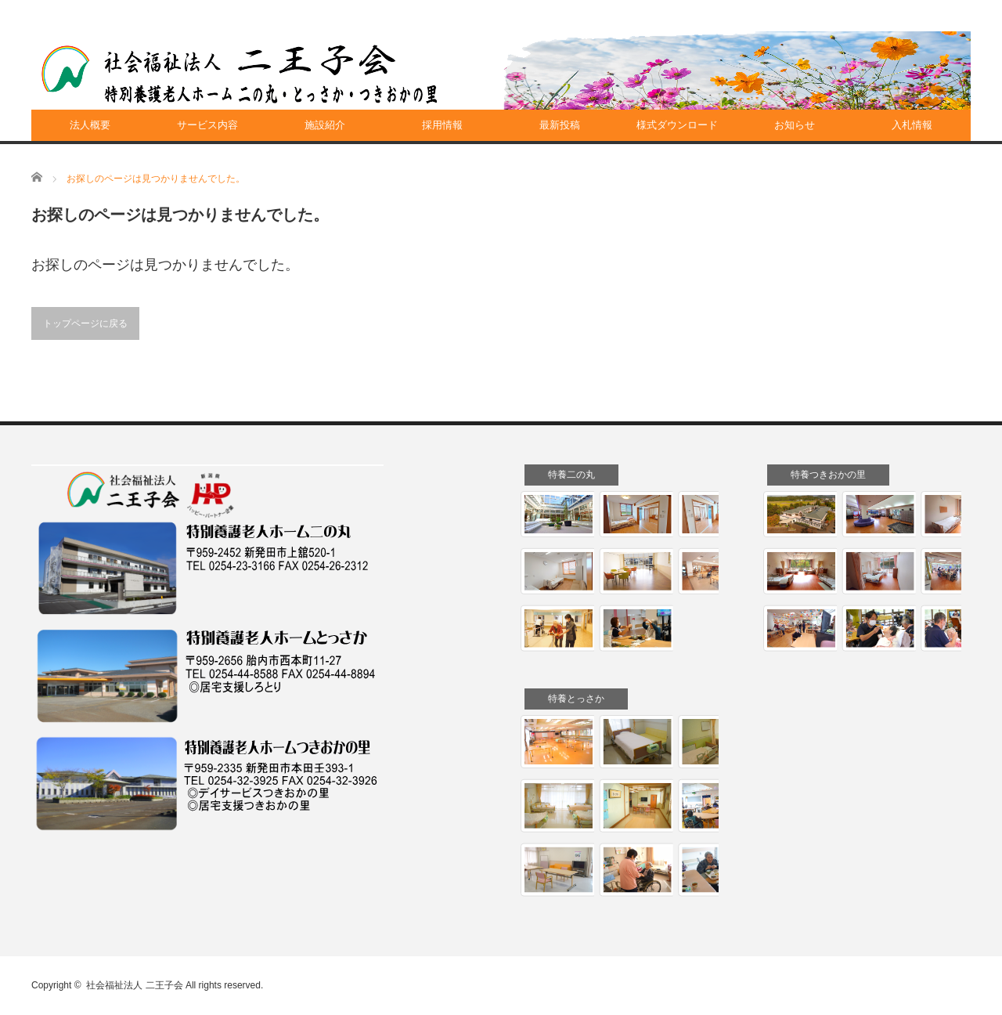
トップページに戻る (85, 323)
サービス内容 (207, 125)
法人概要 (90, 125)
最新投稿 (559, 125)
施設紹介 (325, 125)
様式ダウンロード (677, 125)
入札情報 (912, 125)
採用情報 (442, 125)
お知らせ (794, 125)
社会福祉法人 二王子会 (134, 985)
